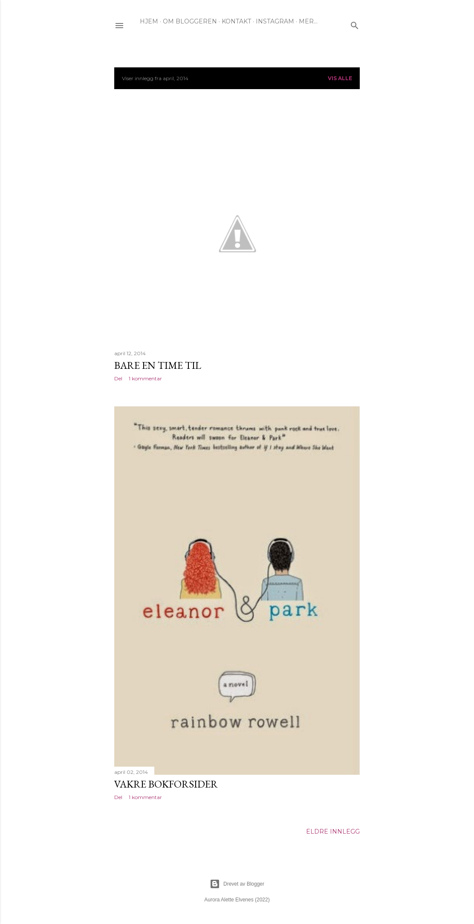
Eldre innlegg (333, 831)
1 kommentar (145, 378)
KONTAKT (236, 21)
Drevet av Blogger (237, 884)
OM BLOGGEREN (190, 21)
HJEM (149, 21)
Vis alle (340, 78)
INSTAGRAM (275, 21)
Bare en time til (157, 365)
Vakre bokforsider (166, 784)
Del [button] (118, 378)
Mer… (308, 21)
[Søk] (355, 23)
